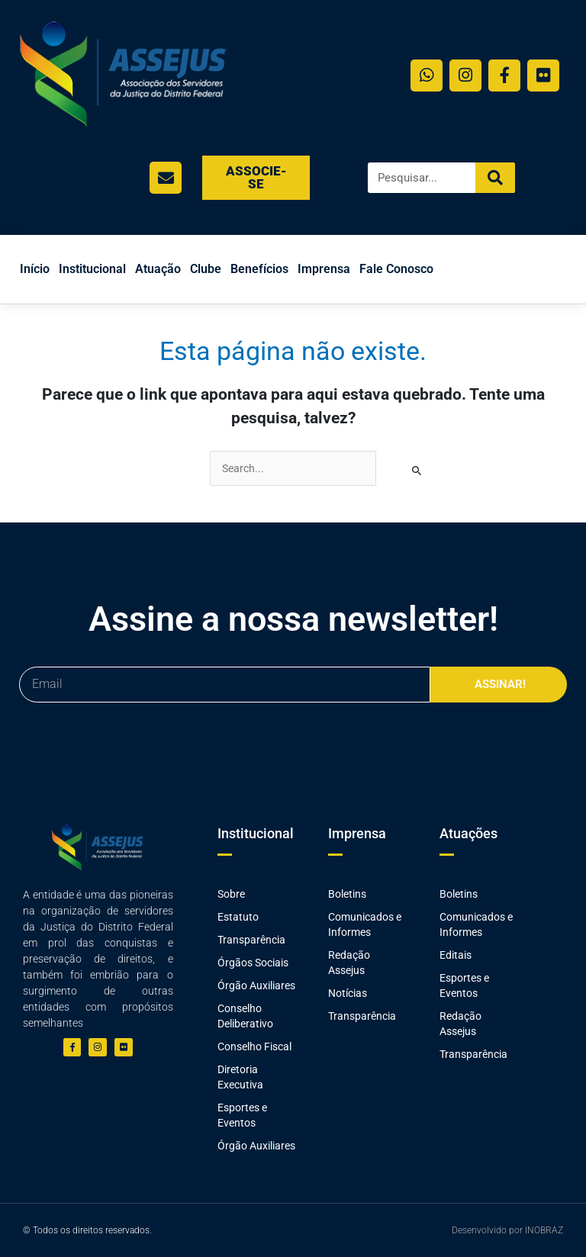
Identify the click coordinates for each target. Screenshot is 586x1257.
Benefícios (259, 269)
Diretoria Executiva (240, 1077)
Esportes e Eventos (242, 1115)
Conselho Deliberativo (245, 1016)
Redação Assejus (349, 962)
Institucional (92, 269)
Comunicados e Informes (364, 924)
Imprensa (324, 269)
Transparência (251, 940)
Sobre (231, 894)
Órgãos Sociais (252, 962)
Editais (456, 955)
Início (35, 269)
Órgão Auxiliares (256, 985)
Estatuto (238, 917)
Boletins (347, 894)
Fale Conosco (396, 269)
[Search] (495, 177)
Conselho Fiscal (254, 1046)
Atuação (158, 269)
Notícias (347, 993)
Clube (205, 269)
